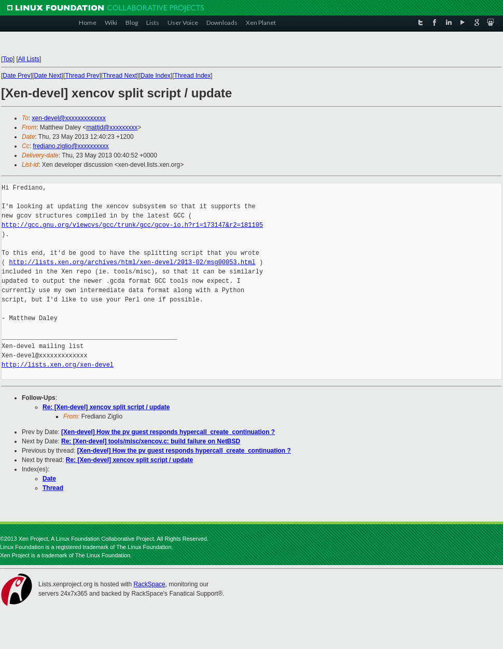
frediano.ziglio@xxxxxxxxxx (70, 146)
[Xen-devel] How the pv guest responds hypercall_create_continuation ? (168, 432)
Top (7, 59)
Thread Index (192, 75)
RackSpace (149, 584)
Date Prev (16, 75)
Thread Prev (82, 75)
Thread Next (120, 75)
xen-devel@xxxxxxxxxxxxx (69, 118)
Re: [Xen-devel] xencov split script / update (106, 407)
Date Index (156, 75)
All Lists (28, 59)
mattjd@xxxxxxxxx (111, 127)
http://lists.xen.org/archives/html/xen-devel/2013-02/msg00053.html (132, 262)
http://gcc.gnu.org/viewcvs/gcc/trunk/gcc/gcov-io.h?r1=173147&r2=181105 (132, 225)
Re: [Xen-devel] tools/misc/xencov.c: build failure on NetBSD (150, 441)
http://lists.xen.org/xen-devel (58, 364)
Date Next (47, 75)
